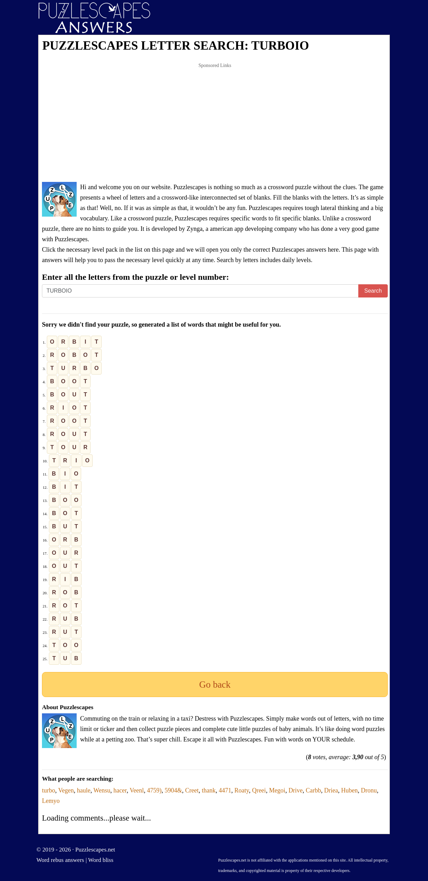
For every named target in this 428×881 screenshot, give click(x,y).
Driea (331, 790)
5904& (173, 790)
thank (209, 790)
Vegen (66, 790)
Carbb (313, 790)
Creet (192, 790)
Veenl (137, 790)
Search (373, 291)
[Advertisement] (215, 122)
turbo (48, 790)
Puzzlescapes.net (95, 849)
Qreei (259, 790)
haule (84, 790)
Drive (296, 790)
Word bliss (100, 860)
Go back (215, 684)
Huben (349, 790)
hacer (120, 790)
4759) (154, 790)
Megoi (277, 790)
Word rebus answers (60, 860)
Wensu (101, 790)
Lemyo (51, 800)
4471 (225, 790)
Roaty (241, 790)
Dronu (369, 790)
